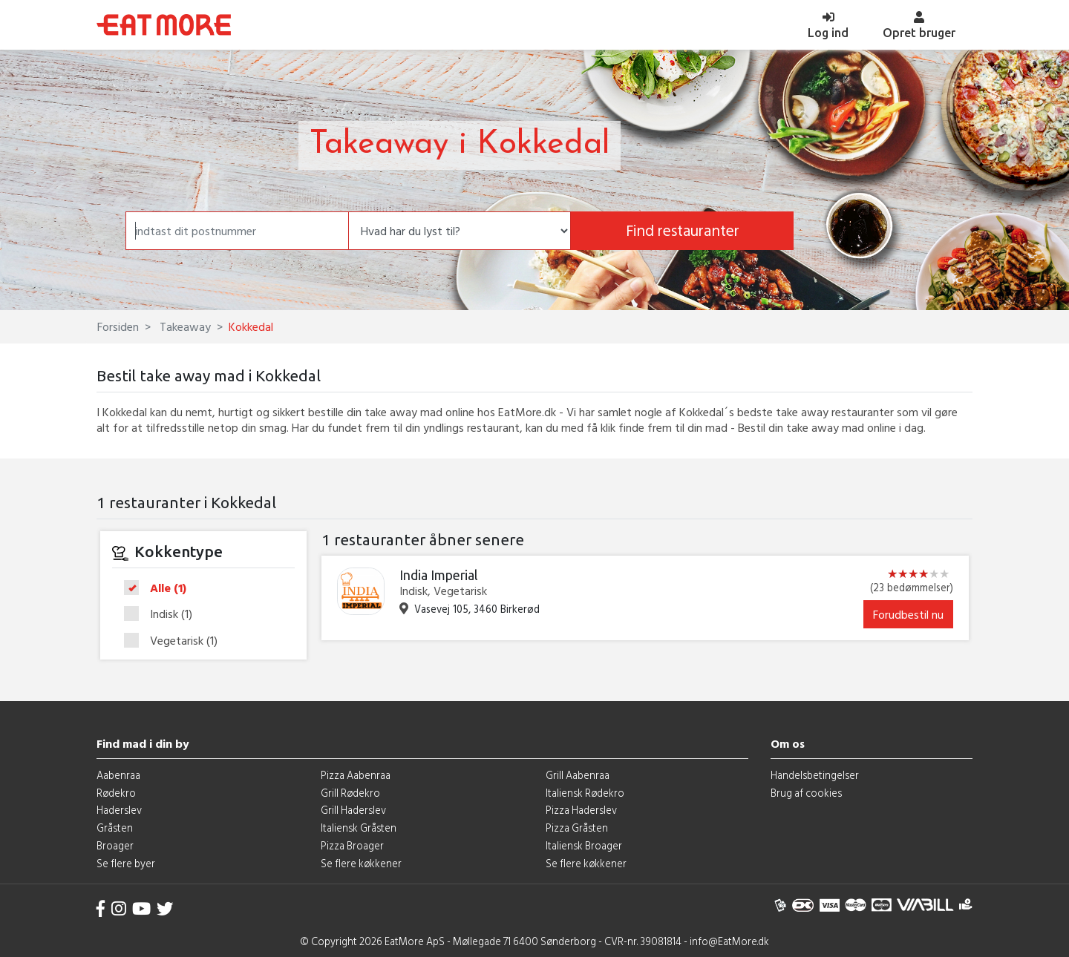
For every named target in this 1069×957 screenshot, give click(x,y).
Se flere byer (126, 863)
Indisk (163, 614)
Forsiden (118, 326)
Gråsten (115, 827)
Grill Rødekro (350, 792)
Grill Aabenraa (577, 775)
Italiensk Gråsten (358, 827)
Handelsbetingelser (815, 775)
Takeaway (184, 326)
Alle (160, 588)
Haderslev (119, 810)
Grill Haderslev (353, 810)
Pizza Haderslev (581, 810)
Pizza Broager (352, 845)
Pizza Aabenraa (355, 775)
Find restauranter (682, 230)
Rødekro (116, 792)
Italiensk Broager (584, 845)
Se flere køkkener (361, 863)
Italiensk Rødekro (585, 792)
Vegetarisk (175, 640)
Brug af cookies (806, 792)
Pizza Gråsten (577, 827)
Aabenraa (118, 775)
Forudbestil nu (908, 614)
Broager (115, 845)
